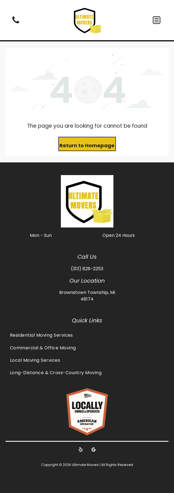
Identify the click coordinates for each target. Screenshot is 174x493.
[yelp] (80, 450)
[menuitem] (87, 335)
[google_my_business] (93, 450)
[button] (156, 20)
